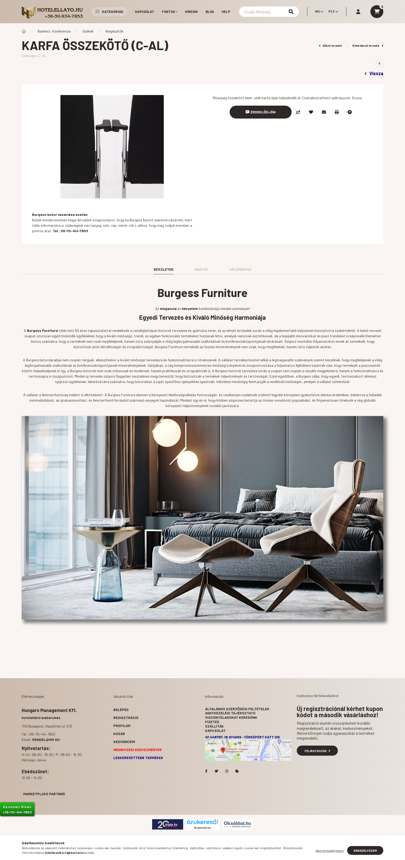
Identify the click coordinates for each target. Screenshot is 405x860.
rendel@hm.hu (46, 739)
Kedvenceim (124, 741)
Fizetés (212, 722)
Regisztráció (125, 717)
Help (226, 12)
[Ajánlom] (324, 112)
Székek (88, 31)
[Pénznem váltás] (332, 11)
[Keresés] (269, 11)
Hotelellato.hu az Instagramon (227, 771)
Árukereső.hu (202, 827)
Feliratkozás (317, 751)
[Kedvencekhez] (311, 112)
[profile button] (358, 11)
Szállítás (214, 726)
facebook (206, 771)
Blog (210, 12)
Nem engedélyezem (330, 850)
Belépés (121, 709)
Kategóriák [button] (109, 11)
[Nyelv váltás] (318, 11)
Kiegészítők (114, 31)
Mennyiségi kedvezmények (137, 749)
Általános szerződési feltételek (237, 709)
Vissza (374, 73)
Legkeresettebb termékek (138, 757)
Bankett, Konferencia (54, 31)
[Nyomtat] (337, 112)
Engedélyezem (365, 850)
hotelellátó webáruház (41, 717)
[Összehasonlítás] (298, 112)
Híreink (191, 12)
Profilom (121, 725)
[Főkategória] (24, 31)
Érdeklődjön (263, 112)
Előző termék (330, 45)
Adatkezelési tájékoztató (230, 713)
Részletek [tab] (164, 269)
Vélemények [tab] (240, 269)
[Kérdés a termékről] (350, 112)
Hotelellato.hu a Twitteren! (216, 771)
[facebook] (379, 63)
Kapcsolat (144, 12)
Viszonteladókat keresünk (231, 717)
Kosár (119, 733)
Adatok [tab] (201, 269)
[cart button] (376, 11)
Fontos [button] (168, 12)
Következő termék (367, 45)
